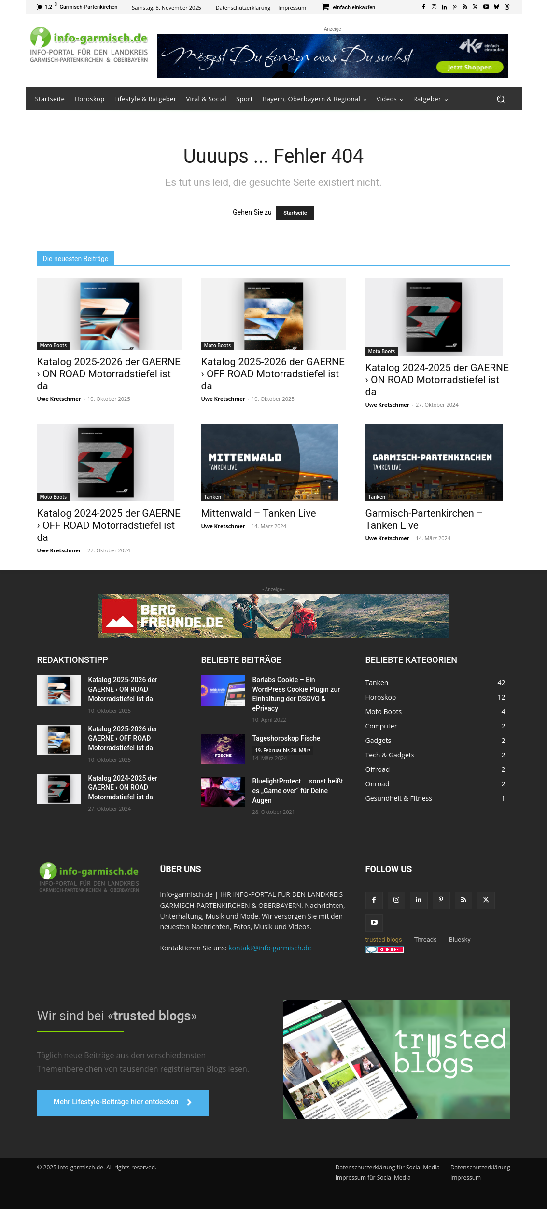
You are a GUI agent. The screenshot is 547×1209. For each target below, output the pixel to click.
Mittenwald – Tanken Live (258, 513)
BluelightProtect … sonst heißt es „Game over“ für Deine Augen (297, 790)
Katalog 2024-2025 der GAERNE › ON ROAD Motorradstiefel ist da (437, 380)
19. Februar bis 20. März (283, 750)
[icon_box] (348, 8)
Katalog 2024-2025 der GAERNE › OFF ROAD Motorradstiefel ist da (109, 525)
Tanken (213, 497)
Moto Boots (53, 345)
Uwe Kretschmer (59, 398)
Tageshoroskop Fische (286, 738)
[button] (501, 99)
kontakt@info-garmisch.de (269, 947)
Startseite (295, 213)
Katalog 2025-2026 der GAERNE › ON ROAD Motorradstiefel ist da (109, 374)
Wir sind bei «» (114, 1016)
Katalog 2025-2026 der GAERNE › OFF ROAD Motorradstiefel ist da (273, 374)
